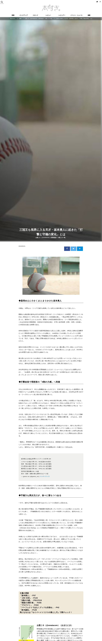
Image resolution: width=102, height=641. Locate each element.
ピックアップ (24, 15)
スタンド (35, 15)
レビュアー (62, 15)
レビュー (48, 15)
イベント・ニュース (76, 15)
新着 (13, 15)
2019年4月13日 (45, 476)
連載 (89, 15)
